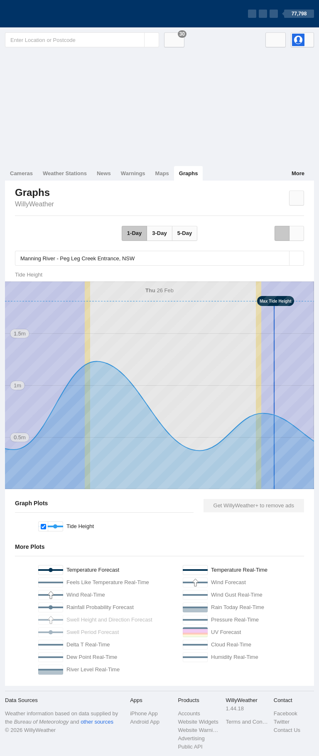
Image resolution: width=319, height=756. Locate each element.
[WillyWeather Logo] (44, 13)
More (298, 173)
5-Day (184, 233)
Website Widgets (198, 722)
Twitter (282, 722)
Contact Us (287, 730)
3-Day (159, 233)
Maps (162, 173)
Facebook (285, 713)
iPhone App (144, 713)
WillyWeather (34, 204)
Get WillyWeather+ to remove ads (253, 505)
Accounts (189, 713)
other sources (97, 722)
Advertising (191, 738)
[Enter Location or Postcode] (82, 39)
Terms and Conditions (247, 722)
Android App (145, 722)
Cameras (21, 173)
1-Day (134, 233)
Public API (190, 747)
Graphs (188, 173)
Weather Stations (65, 173)
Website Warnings (199, 730)
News (104, 173)
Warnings (133, 173)
